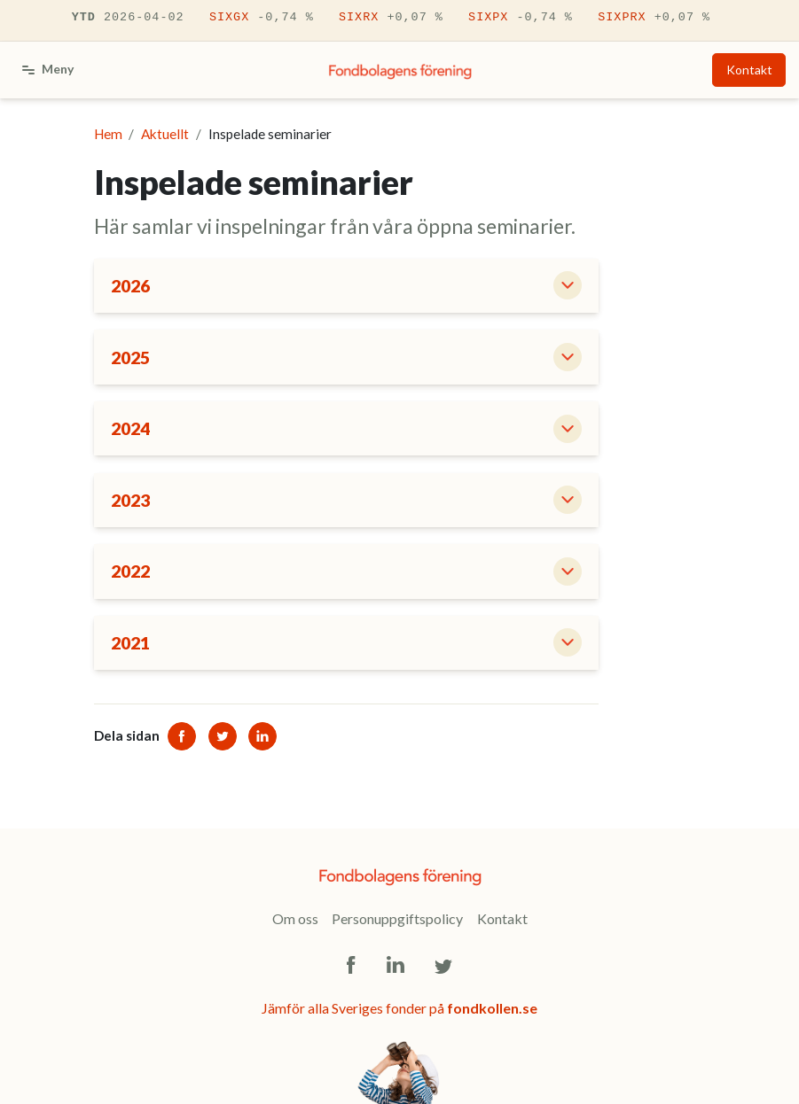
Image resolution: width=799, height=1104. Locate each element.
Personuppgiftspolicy (397, 918)
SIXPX (520, 18)
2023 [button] (130, 500)
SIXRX (391, 18)
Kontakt (749, 69)
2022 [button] (130, 571)
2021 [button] (130, 643)
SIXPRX (654, 18)
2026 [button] (130, 286)
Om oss (295, 918)
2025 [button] (130, 357)
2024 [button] (130, 428)
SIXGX (261, 18)
